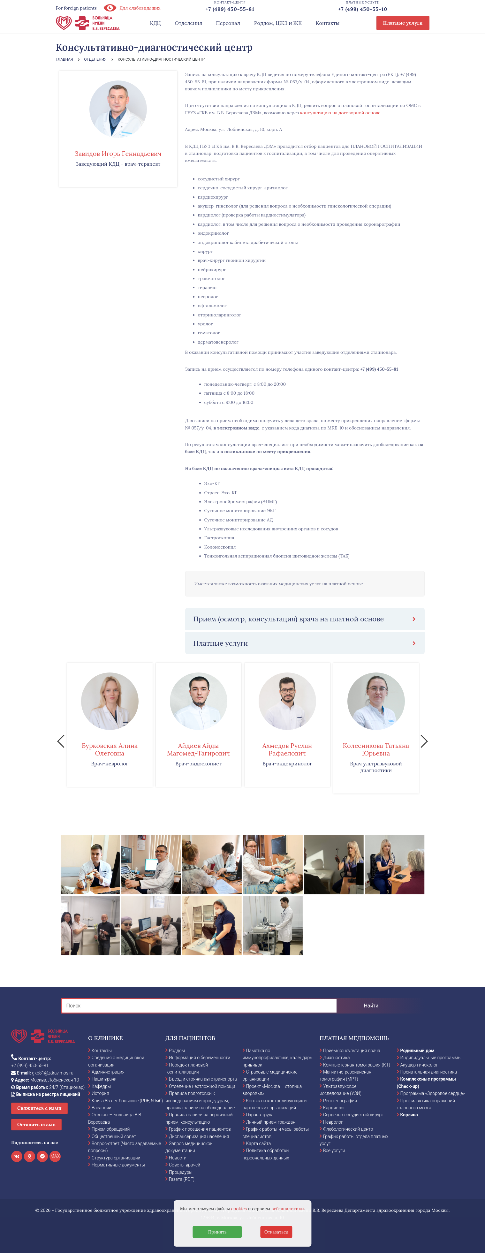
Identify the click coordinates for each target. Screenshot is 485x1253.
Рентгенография (340, 1100)
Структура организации (116, 1157)
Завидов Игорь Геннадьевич (117, 153)
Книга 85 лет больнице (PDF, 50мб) (127, 1100)
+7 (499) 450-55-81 (379, 369)
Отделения (188, 23)
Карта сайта (258, 1143)
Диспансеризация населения (199, 1136)
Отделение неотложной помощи (202, 1086)
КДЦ (155, 23)
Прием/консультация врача (351, 1050)
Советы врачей (184, 1164)
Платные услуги (403, 23)
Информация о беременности (199, 1057)
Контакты (328, 23)
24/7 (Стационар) (48, 1087)
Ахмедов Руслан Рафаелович (287, 749)
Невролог (333, 1122)
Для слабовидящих (132, 7)
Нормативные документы (118, 1164)
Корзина (409, 1114)
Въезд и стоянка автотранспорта (203, 1079)
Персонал (228, 23)
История (100, 1093)
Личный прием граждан (271, 1122)
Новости (177, 1157)
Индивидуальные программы (431, 1057)
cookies (239, 1208)
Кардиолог (334, 1107)
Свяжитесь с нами (39, 1108)
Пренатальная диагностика (428, 1072)
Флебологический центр (348, 1129)
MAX (55, 1156)
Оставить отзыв (36, 1124)
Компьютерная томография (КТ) (356, 1064)
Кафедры (101, 1086)
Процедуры (181, 1172)
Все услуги (334, 1150)
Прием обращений (111, 1129)
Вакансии (101, 1107)
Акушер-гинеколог (419, 1064)
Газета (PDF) (181, 1179)
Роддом (177, 1050)
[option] (109, 724)
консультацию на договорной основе (340, 113)
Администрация (108, 1072)
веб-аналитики (287, 1208)
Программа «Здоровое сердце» (432, 1093)
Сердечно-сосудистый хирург (353, 1114)
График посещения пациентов (200, 1129)
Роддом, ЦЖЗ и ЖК (278, 23)
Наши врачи (104, 1079)
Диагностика (336, 1057)
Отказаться (276, 1232)
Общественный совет (114, 1136)
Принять (217, 1232)
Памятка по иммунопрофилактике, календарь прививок (277, 1057)
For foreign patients (76, 8)
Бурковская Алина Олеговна (110, 749)
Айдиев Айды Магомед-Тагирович (198, 749)
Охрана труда (260, 1114)
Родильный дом (417, 1050)
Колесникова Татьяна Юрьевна (376, 749)
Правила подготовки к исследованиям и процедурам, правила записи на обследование (200, 1100)
